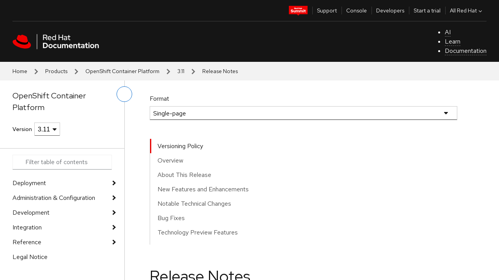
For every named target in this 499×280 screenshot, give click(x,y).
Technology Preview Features (197, 232)
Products (56, 71)
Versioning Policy (180, 146)
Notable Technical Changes (194, 204)
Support (327, 10)
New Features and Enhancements (203, 189)
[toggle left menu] (124, 94)
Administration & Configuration (53, 198)
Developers (390, 10)
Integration (27, 227)
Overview (170, 160)
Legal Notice (30, 257)
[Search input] (62, 162)
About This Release (184, 175)
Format (159, 98)
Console (356, 10)
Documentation (466, 51)
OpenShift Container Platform (122, 71)
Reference (26, 242)
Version (22, 129)
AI (448, 32)
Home (19, 71)
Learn (452, 41)
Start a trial (427, 10)
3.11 (180, 71)
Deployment (29, 183)
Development (31, 212)
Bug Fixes (171, 218)
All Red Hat (467, 10)
